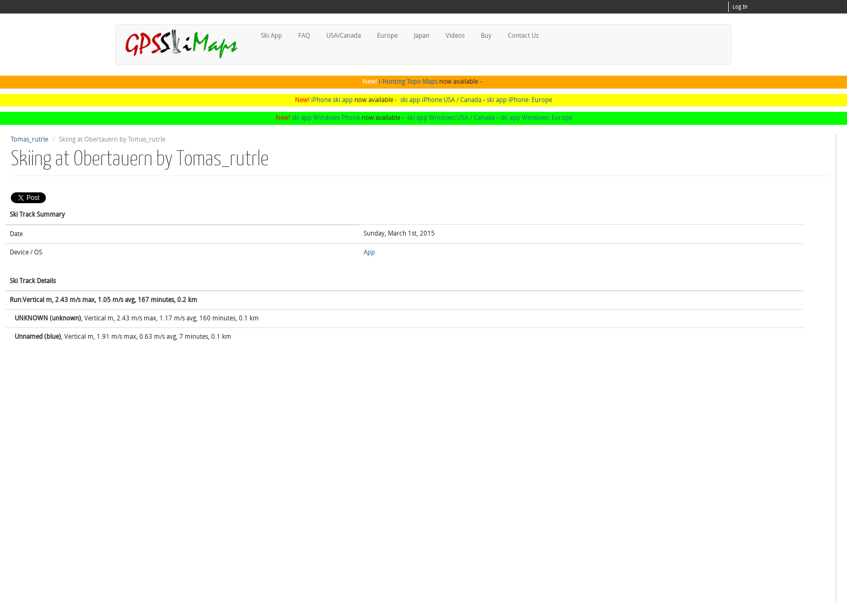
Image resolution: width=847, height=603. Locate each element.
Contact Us (523, 35)
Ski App (271, 35)
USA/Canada (343, 35)
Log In (740, 7)
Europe (387, 35)
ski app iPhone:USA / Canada (440, 100)
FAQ (304, 35)
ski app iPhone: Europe (519, 100)
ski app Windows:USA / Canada (451, 118)
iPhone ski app (332, 100)
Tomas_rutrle (29, 139)
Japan (421, 35)
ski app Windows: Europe (536, 118)
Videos (455, 35)
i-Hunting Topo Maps (408, 81)
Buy (486, 35)
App (369, 252)
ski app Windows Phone (326, 118)
